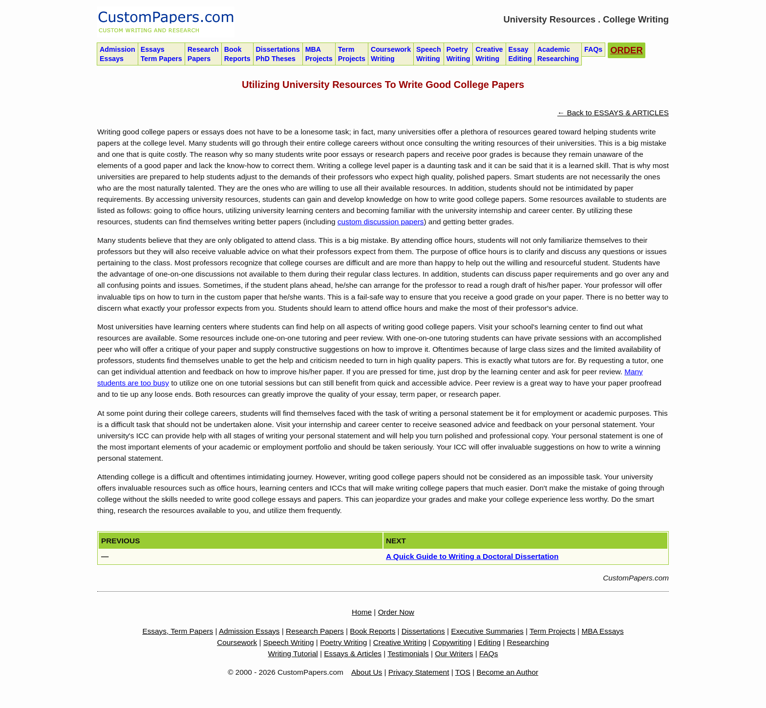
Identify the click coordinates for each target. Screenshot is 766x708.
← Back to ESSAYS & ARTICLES (613, 112)
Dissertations (278, 54)
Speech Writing (288, 642)
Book (237, 54)
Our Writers (454, 653)
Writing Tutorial (293, 653)
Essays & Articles (353, 653)
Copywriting (451, 642)
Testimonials (408, 653)
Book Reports (372, 631)
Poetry (458, 54)
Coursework (391, 54)
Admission (117, 54)
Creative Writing (399, 642)
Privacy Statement (418, 672)
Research (203, 54)
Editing (489, 642)
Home (362, 612)
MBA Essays (602, 631)
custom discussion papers (381, 221)
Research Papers (315, 631)
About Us (366, 672)
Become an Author (507, 672)
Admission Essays (249, 631)
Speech (428, 54)
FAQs (488, 653)
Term (351, 54)
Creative (489, 54)
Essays (161, 54)
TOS (462, 672)
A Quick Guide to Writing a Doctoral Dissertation (472, 556)
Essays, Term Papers (177, 631)
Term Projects (552, 631)
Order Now (396, 612)
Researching (528, 642)
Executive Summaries (487, 631)
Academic (558, 54)
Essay (520, 54)
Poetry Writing (343, 642)
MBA (319, 54)
